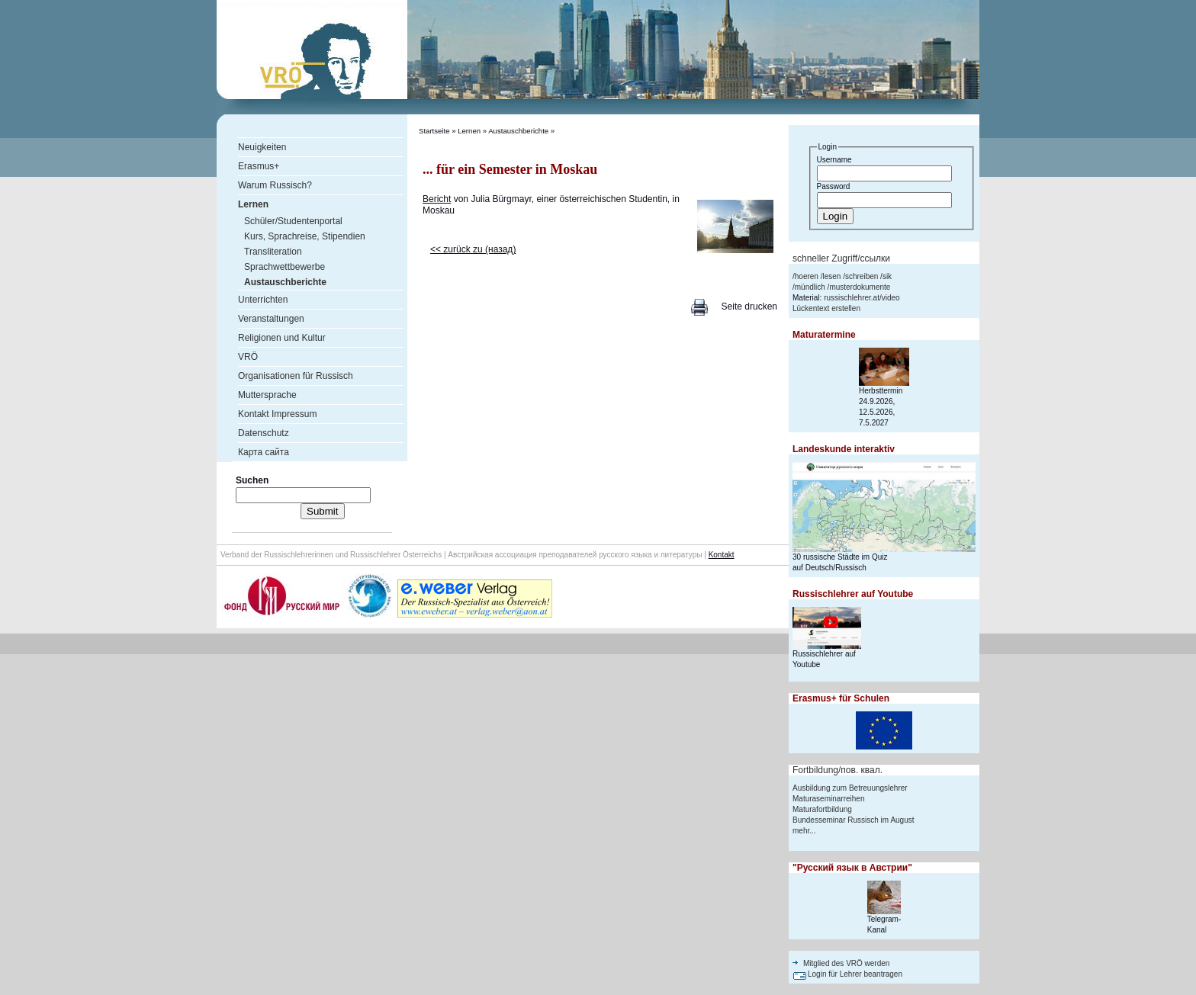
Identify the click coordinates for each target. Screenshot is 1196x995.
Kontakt (722, 554)
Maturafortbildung (822, 809)
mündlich (810, 287)
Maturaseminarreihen (829, 798)
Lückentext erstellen (826, 308)
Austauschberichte (518, 131)
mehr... (804, 830)
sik (887, 276)
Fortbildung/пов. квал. (838, 770)
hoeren (806, 276)
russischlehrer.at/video (862, 298)
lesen (831, 276)
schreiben (861, 276)
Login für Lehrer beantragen (855, 974)
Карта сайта (263, 452)
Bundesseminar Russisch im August (854, 820)
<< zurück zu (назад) (473, 249)
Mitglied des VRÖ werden (846, 963)
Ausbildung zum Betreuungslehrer (850, 788)
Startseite (434, 131)
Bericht (437, 199)
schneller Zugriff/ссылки (841, 258)
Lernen (469, 131)
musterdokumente (859, 287)
